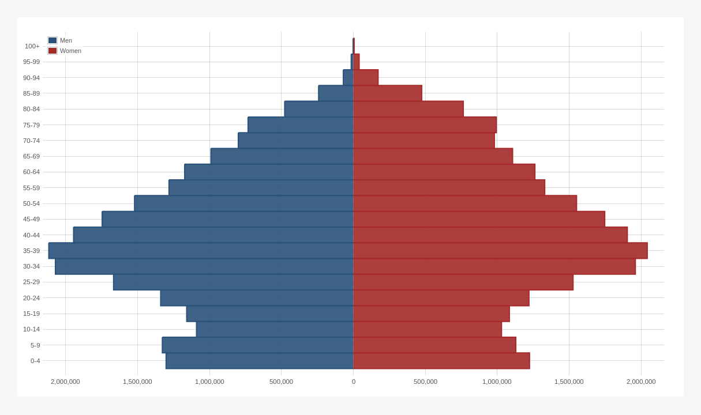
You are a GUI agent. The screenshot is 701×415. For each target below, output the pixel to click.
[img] (350, 207)
